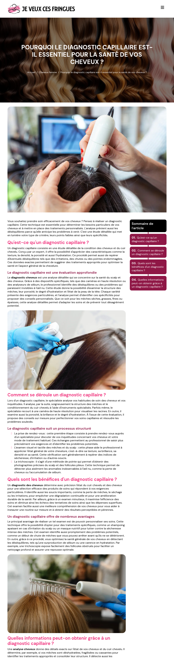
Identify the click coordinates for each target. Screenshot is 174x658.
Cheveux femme (48, 72)
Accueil (31, 72)
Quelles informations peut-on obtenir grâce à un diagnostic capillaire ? (148, 283)
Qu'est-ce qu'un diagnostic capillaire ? (145, 239)
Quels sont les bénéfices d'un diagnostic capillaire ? (148, 266)
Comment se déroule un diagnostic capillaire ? (148, 252)
